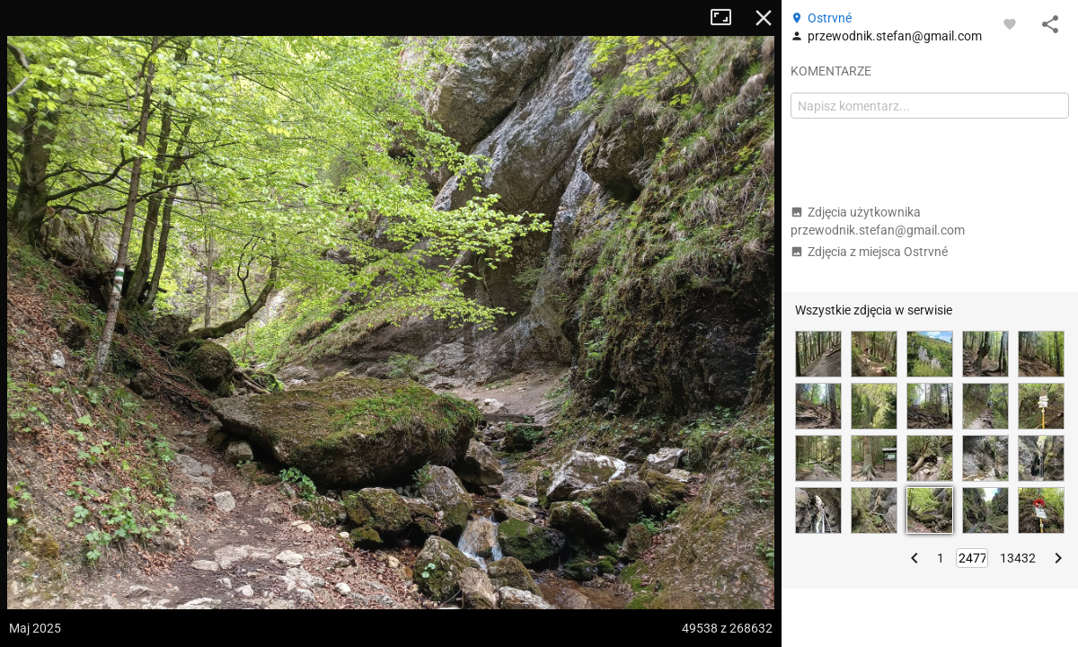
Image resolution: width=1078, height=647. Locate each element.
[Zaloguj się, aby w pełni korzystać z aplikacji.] (1009, 23)
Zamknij (764, 18)
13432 (1018, 558)
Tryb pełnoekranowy (728, 18)
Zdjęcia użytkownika (878, 221)
